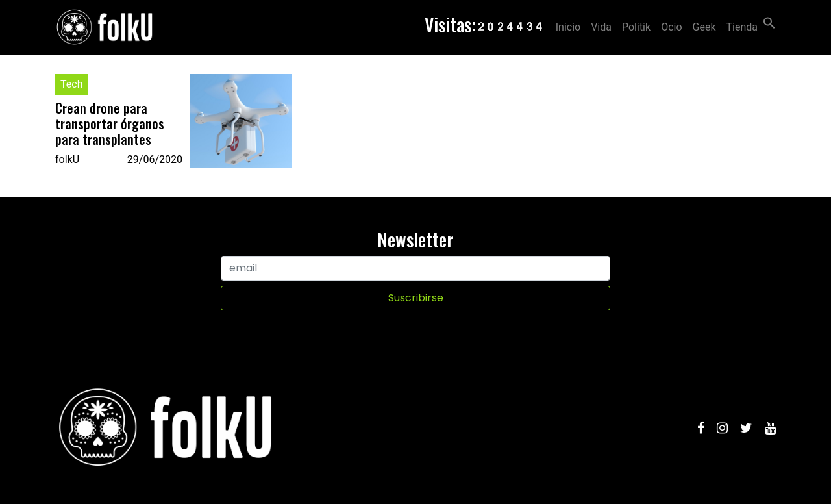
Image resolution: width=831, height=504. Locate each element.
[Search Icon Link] (769, 22)
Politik (636, 27)
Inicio (568, 27)
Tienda (742, 27)
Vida (601, 27)
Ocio (671, 27)
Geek (704, 27)
